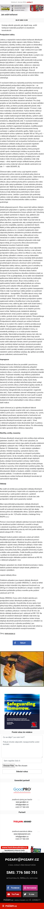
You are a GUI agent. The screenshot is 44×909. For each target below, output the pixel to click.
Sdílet (23, 643)
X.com (31, 894)
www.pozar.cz (10, 634)
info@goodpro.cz (22, 805)
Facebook (15, 888)
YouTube (15, 894)
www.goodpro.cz (22, 802)
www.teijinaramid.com (22, 834)
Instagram (31, 888)
